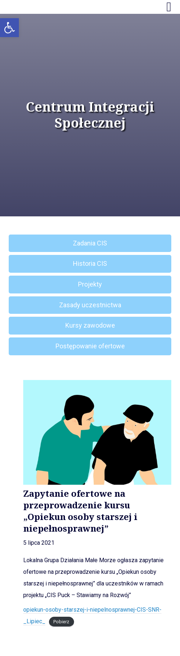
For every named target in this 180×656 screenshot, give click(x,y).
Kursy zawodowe (90, 325)
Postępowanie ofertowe (90, 346)
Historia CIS (90, 263)
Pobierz (61, 621)
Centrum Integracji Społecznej (90, 115)
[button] (9, 27)
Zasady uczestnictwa (90, 305)
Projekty (90, 284)
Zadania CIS (90, 243)
